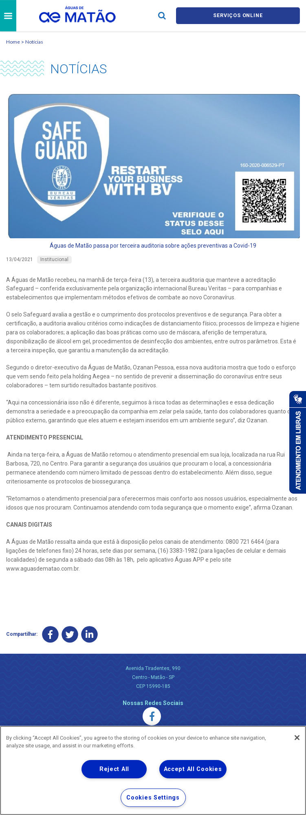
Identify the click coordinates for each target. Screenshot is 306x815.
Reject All (114, 769)
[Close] (297, 738)
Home (13, 42)
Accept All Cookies (193, 769)
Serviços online (238, 16)
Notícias (34, 42)
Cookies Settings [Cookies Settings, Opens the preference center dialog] (153, 797)
